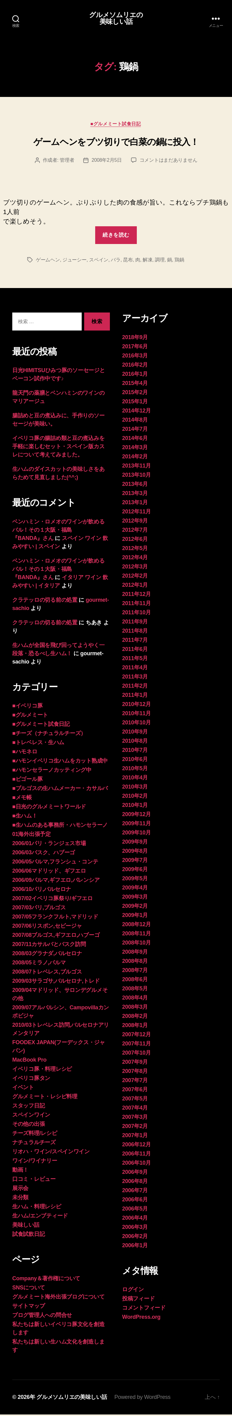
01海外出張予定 (31, 836)
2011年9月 (135, 623)
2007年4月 (135, 1109)
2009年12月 (136, 816)
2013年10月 (136, 476)
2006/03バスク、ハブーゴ (43, 854)
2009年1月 (135, 917)
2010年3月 (135, 788)
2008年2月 (135, 1018)
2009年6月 (135, 871)
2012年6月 (135, 541)
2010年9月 (135, 733)
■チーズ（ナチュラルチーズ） (49, 735)
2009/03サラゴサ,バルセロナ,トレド (55, 982)
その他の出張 (28, 1125)
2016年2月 (135, 366)
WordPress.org (141, 1318)
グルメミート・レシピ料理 (44, 1098)
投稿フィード (138, 1300)
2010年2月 (135, 797)
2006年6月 (135, 1201)
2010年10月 (136, 724)
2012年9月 (135, 522)
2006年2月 (135, 1238)
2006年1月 (135, 1247)
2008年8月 (135, 962)
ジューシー (74, 261)
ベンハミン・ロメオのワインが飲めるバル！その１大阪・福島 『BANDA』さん (58, 531)
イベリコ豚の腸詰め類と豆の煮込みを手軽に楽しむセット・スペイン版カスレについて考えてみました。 (58, 448)
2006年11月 (136, 1155)
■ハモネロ (24, 753)
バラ (115, 261)
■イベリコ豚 (27, 707)
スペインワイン (31, 1116)
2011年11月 (136, 605)
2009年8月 (135, 852)
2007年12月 (136, 1036)
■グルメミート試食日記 (116, 125)
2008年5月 (135, 990)
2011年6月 (135, 651)
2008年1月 (135, 1027)
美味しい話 (25, 1226)
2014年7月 (135, 430)
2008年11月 (136, 935)
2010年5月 (135, 770)
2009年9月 (135, 843)
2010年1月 (135, 807)
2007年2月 (135, 1128)
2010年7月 (135, 752)
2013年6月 (135, 485)
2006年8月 (135, 1183)
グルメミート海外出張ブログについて (58, 1298)
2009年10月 (136, 834)
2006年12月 (136, 1146)
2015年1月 (135, 403)
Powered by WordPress (142, 1399)
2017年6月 (135, 348)
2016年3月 (135, 357)
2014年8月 (135, 421)
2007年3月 (135, 1118)
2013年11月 (136, 467)
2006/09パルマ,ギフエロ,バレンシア (55, 881)
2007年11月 (136, 1045)
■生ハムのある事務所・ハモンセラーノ (60, 826)
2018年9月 (135, 339)
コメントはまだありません (168, 161)
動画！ (20, 1171)
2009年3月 (135, 898)
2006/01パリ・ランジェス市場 (49, 845)
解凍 (147, 261)
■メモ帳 (22, 799)
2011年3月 (135, 678)
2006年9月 (135, 1173)
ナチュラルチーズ (34, 1144)
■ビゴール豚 (27, 781)
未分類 (20, 1199)
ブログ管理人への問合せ (42, 1317)
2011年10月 (136, 614)
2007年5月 (135, 1100)
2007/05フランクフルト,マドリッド (55, 918)
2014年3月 (135, 449)
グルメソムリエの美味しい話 (116, 19)
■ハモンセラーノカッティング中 (52, 771)
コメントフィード (144, 1309)
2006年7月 (135, 1192)
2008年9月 (135, 953)
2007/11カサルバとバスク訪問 (49, 946)
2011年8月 (135, 632)
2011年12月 (136, 596)
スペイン (98, 261)
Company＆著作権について (46, 1280)
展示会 (20, 1190)
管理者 (67, 161)
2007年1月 (135, 1137)
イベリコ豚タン (31, 1080)
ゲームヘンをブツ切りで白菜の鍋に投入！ (116, 143)
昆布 (128, 261)
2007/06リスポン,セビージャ (47, 927)
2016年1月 (135, 375)
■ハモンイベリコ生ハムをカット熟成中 (60, 762)
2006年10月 (136, 1164)
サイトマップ (28, 1307)
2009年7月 (135, 862)
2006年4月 (135, 1219)
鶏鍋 (179, 261)
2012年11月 (136, 513)
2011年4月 (135, 669)
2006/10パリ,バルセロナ (41, 891)
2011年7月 (135, 641)
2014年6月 (135, 440)
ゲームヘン (48, 261)
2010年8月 (135, 742)
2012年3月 (135, 568)
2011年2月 (135, 687)
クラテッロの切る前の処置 (44, 601)
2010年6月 (135, 761)
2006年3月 (135, 1229)
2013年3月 (135, 495)
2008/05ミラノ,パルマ (38, 964)
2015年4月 (135, 385)
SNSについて (28, 1289)
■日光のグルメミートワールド (49, 808)
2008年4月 (135, 999)
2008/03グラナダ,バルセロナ (47, 955)
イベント (23, 1089)
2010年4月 (135, 779)
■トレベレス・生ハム (38, 744)
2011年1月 (135, 696)
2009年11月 (136, 825)
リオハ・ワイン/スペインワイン (51, 1153)
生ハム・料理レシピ (36, 1208)
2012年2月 (135, 577)
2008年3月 (135, 1008)
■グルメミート (30, 716)
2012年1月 (135, 586)
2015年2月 (135, 394)
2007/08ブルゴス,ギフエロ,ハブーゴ (55, 937)
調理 (159, 261)
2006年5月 (135, 1210)
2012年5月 (135, 550)
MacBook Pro (29, 1061)
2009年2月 (135, 907)
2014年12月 (136, 412)
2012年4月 (135, 559)
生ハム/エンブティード (40, 1217)
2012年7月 (135, 531)
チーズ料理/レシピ (34, 1135)
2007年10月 (136, 1054)
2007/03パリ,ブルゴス (38, 909)
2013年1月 (135, 504)
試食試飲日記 (28, 1236)
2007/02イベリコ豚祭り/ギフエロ (52, 900)
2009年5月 (135, 880)
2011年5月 (135, 660)
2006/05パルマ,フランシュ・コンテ (55, 863)
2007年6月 (135, 1091)
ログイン (133, 1291)
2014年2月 (135, 458)
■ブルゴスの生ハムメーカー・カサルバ (60, 790)
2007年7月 (135, 1082)
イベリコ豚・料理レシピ (42, 1070)
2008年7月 (135, 972)
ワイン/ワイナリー (34, 1162)
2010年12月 (136, 706)
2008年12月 (136, 926)
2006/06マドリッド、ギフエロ (49, 872)
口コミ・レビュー (34, 1181)
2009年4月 (135, 889)
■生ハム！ (24, 817)
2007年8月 (135, 1073)
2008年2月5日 (107, 161)
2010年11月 (136, 715)
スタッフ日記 (28, 1107)
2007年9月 (135, 1063)
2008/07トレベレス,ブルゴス (47, 973)
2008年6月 (135, 981)
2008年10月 (136, 944)
